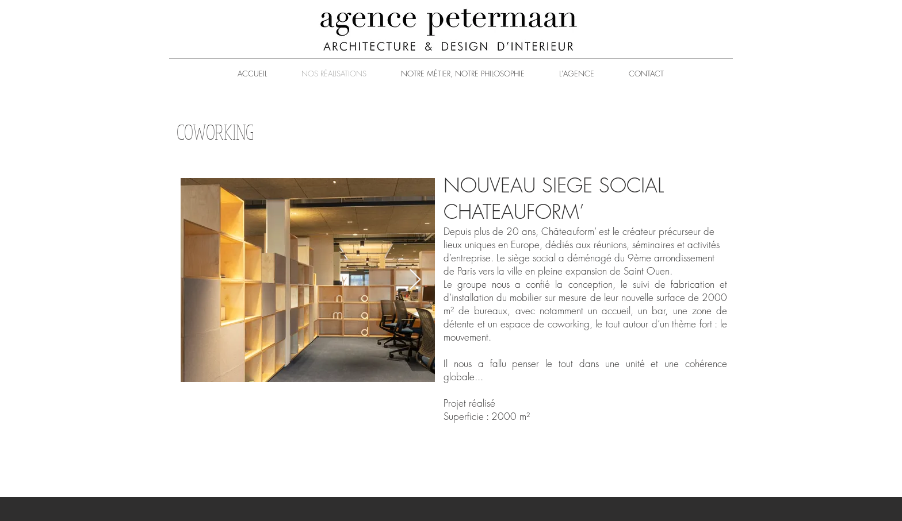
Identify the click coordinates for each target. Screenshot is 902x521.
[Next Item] (415, 280)
